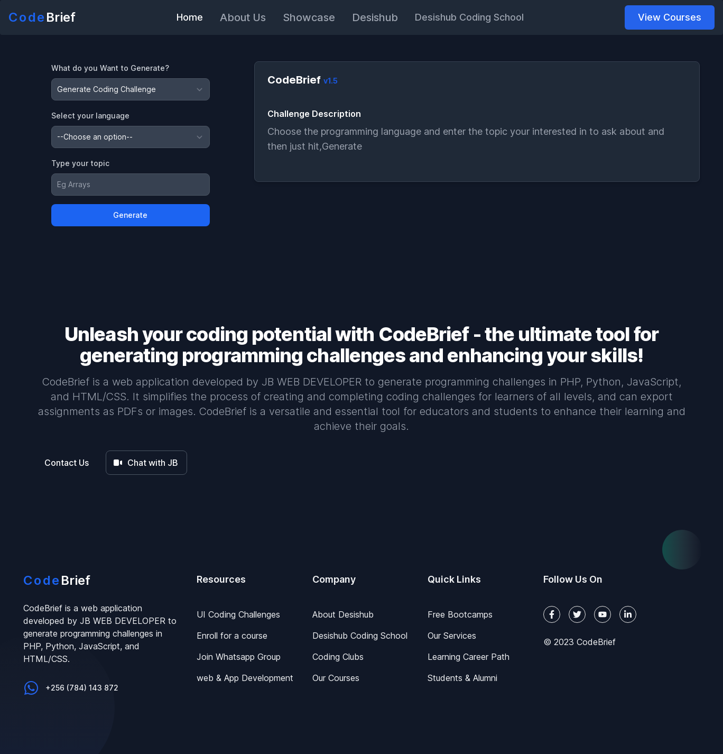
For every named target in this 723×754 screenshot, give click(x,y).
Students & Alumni (462, 678)
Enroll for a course (232, 635)
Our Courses (335, 678)
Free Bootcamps (460, 614)
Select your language (90, 115)
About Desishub (343, 614)
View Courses (669, 17)
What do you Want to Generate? (110, 67)
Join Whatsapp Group (239, 656)
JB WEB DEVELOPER (312, 381)
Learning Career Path (468, 656)
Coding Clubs (338, 656)
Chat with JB (145, 462)
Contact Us (66, 462)
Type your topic (80, 163)
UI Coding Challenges (238, 614)
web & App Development (245, 678)
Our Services (452, 635)
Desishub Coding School (359, 635)
